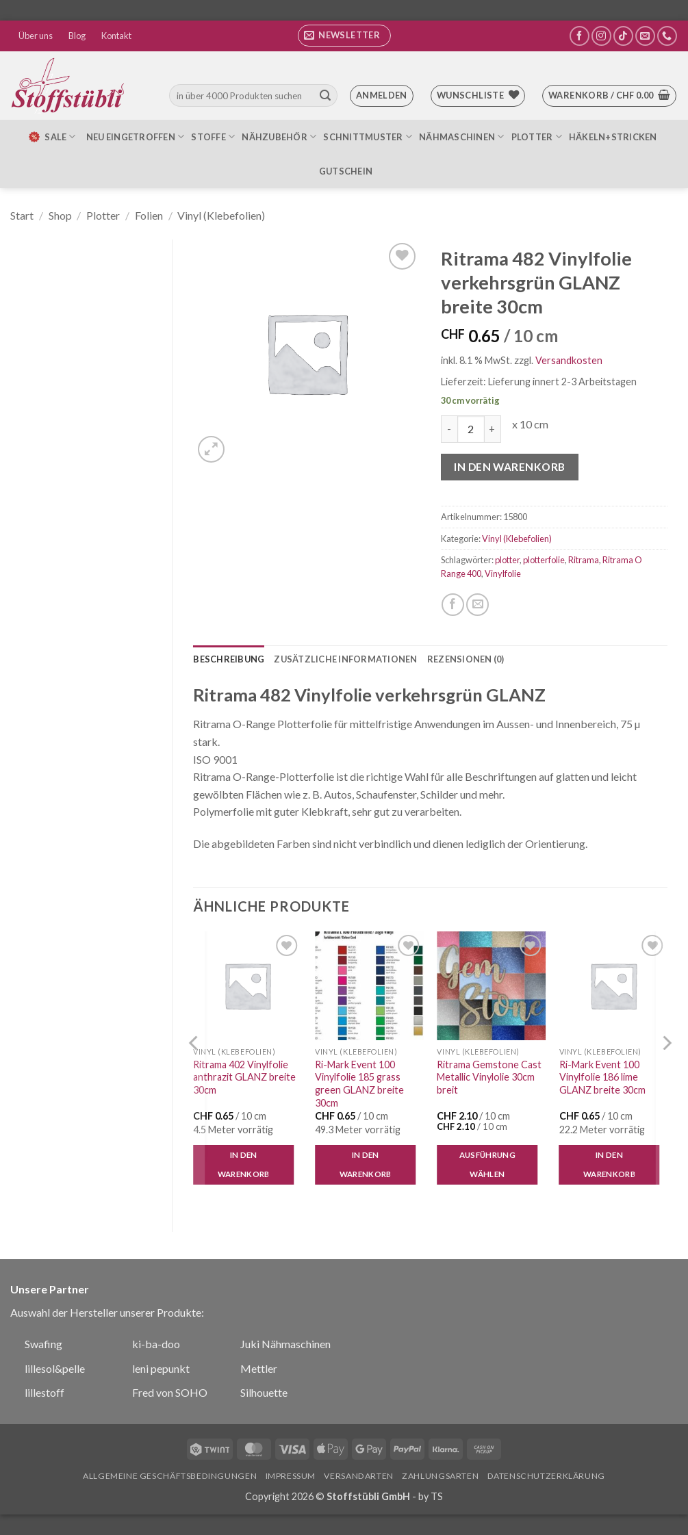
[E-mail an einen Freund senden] (477, 604)
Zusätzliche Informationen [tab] (345, 659)
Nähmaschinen (462, 136)
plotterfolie (544, 559)
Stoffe (213, 136)
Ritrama (583, 559)
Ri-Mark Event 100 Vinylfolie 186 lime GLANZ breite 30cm (602, 1077)
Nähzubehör (279, 136)
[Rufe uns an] (667, 36)
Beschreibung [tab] (228, 659)
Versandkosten (568, 360)
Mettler (258, 1368)
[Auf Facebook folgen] (579, 36)
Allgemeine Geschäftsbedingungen (170, 1476)
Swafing (43, 1343)
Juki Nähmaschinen (285, 1343)
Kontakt (116, 35)
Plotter (536, 136)
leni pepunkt (161, 1368)
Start (22, 215)
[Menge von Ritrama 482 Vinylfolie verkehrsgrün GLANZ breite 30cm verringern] (449, 429)
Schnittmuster (367, 136)
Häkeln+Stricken (613, 136)
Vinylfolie (503, 573)
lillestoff (44, 1392)
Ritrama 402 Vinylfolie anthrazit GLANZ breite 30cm (244, 1077)
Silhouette (264, 1392)
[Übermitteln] (325, 95)
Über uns (35, 35)
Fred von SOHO (169, 1392)
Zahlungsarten (440, 1476)
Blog (77, 35)
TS (437, 1496)
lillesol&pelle (55, 1368)
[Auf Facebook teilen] (453, 604)
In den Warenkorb (509, 467)
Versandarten (358, 1476)
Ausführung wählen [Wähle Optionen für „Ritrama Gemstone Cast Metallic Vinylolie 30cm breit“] (487, 1164)
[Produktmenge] (471, 429)
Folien (149, 215)
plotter (507, 559)
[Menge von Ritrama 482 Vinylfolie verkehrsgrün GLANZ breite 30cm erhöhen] (493, 429)
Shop (60, 215)
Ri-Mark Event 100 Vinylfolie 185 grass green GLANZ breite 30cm (359, 1084)
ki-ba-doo (156, 1343)
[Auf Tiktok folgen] (623, 36)
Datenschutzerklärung (546, 1476)
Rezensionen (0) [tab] (466, 659)
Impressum (291, 1476)
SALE (51, 137)
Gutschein (345, 171)
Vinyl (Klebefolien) (221, 215)
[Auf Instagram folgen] (601, 36)
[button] (344, 36)
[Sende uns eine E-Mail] (645, 36)
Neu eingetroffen (135, 136)
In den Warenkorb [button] (244, 1164)
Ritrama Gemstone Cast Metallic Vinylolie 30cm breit (489, 1077)
